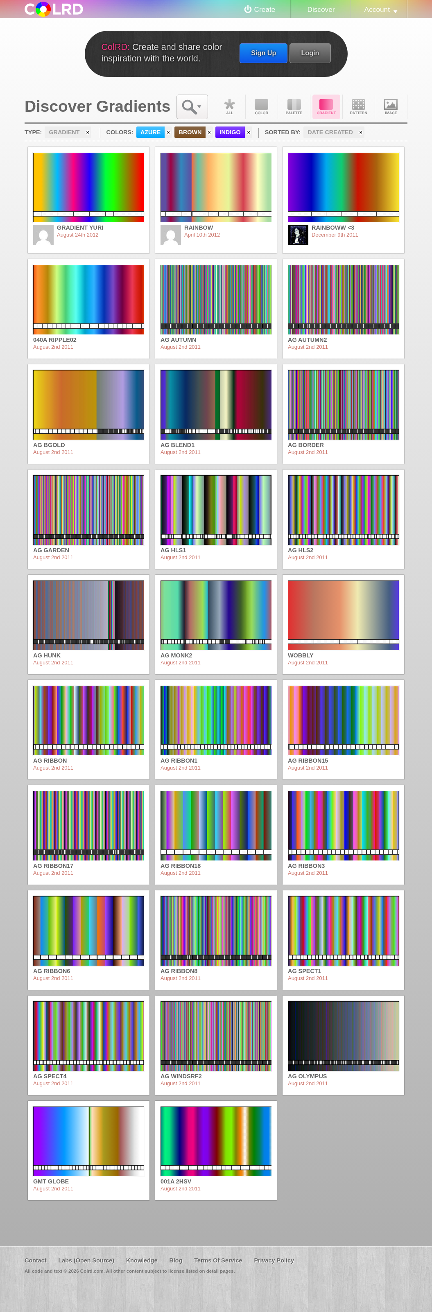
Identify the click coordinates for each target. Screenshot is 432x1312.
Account (377, 9)
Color (262, 107)
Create (265, 9)
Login (310, 52)
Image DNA (391, 107)
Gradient (326, 107)
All (229, 107)
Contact (36, 1260)
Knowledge (142, 1260)
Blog (175, 1260)
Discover (321, 9)
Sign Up (263, 52)
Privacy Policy (274, 1260)
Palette (294, 107)
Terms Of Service (218, 1260)
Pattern (359, 107)
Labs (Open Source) (86, 1260)
